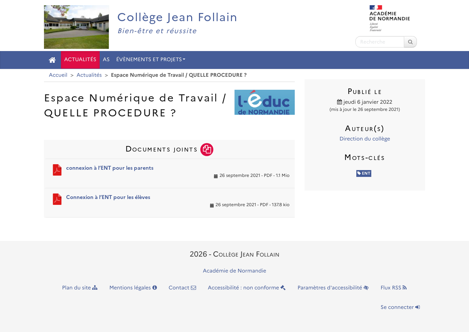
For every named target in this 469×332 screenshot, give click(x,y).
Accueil (58, 75)
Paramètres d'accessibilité (333, 288)
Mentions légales (133, 288)
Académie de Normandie (234, 271)
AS (106, 60)
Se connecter (400, 307)
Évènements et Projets (150, 60)
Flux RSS (393, 288)
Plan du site (80, 288)
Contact (182, 288)
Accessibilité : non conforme (247, 288)
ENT (364, 173)
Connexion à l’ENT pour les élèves (108, 197)
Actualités (80, 60)
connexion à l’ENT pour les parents (109, 168)
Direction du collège (364, 139)
